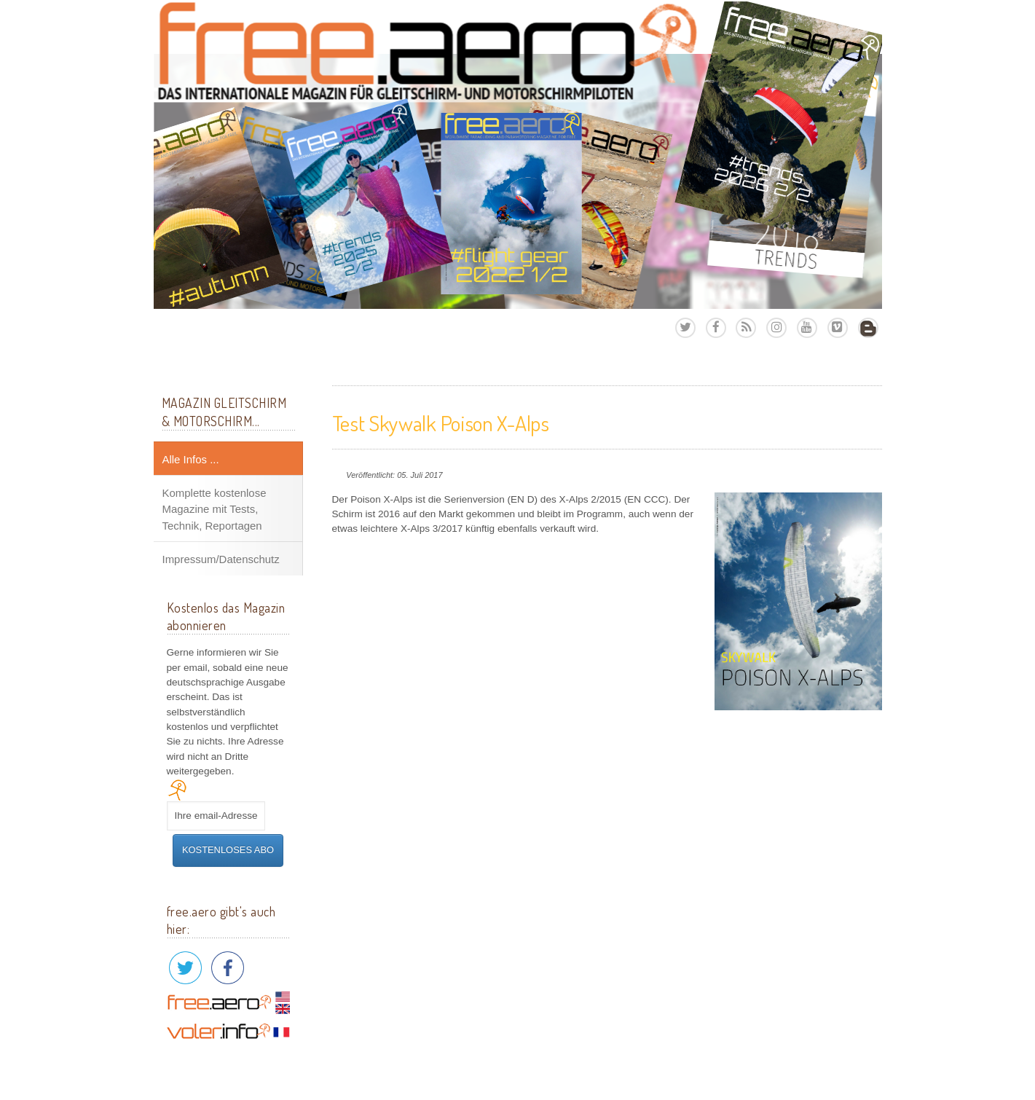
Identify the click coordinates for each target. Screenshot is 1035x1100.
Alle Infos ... (190, 459)
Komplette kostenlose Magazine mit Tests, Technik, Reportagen (214, 509)
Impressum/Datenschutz (221, 559)
